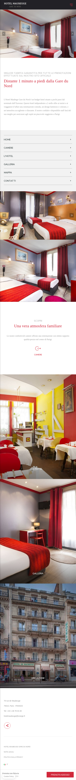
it (7, 764)
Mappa (8, 172)
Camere (8, 147)
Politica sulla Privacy (13, 757)
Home (7, 139)
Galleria (9, 164)
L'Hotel (8, 156)
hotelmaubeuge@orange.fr (14, 716)
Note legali (9, 752)
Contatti (10, 180)
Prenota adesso (60, 775)
